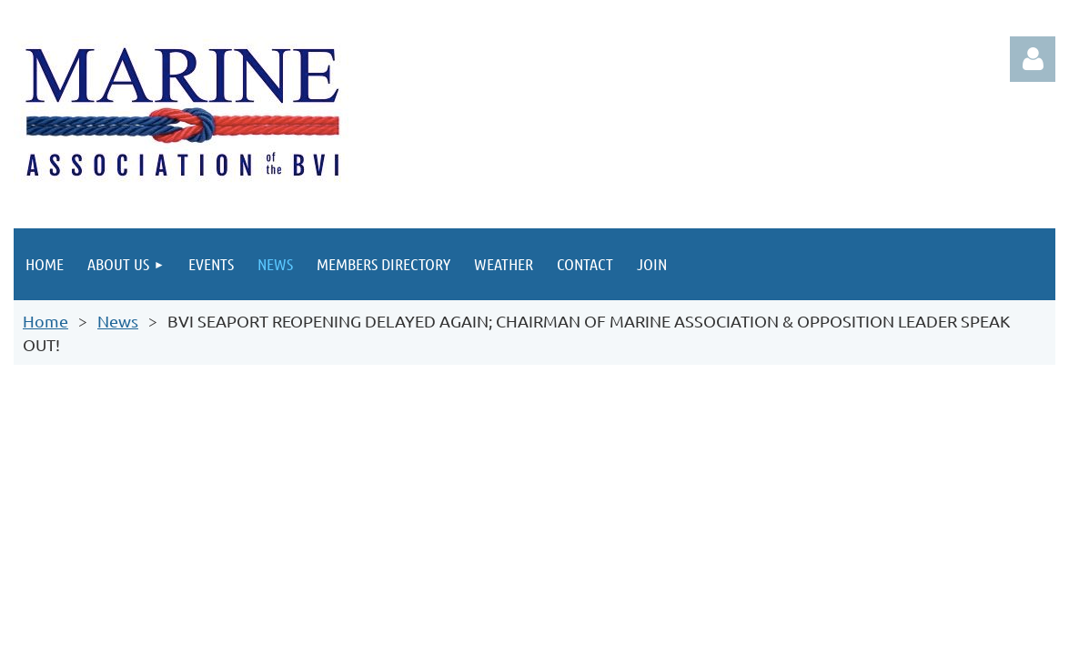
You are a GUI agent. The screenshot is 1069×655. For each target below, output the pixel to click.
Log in (1032, 59)
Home (45, 320)
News (117, 320)
